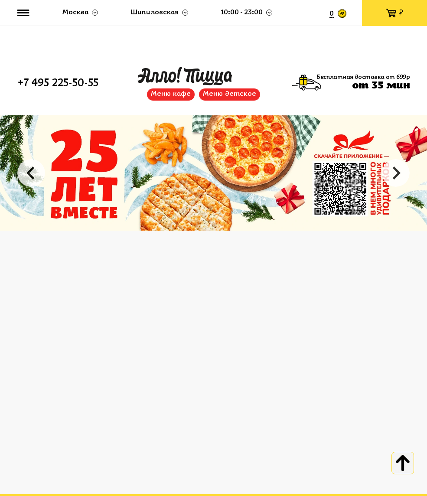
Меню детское (229, 94)
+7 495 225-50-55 (57, 83)
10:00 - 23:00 (242, 12)
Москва (75, 12)
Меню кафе (171, 94)
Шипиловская (154, 12)
